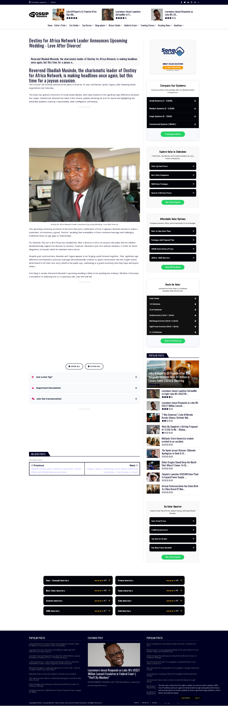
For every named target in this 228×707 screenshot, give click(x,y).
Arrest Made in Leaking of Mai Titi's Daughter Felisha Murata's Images (172, 676)
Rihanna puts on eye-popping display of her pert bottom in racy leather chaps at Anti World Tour (172, 652)
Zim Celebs (73, 25)
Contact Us (195, 704)
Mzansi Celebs (114, 25)
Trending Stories (147, 25)
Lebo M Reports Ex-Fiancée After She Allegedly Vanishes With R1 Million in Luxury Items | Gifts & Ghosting (54, 646)
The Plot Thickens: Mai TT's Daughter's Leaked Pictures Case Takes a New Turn (171, 664)
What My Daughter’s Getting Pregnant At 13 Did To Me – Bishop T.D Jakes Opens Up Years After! (54, 670)
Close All (94, 366)
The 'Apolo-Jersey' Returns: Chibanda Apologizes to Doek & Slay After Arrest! (55, 680)
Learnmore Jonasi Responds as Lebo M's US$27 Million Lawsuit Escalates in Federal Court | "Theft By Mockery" (54, 658)
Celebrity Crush (130, 25)
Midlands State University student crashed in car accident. (52, 675)
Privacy (176, 704)
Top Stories (87, 25)
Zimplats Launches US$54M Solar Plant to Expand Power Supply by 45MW (55, 692)
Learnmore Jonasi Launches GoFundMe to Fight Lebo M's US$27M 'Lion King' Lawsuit (52, 652)
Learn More (185, 698)
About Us (145, 704)
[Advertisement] (84, 127)
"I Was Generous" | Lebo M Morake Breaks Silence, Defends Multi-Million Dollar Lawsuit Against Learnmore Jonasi (54, 664)
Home (53, 2)
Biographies (100, 25)
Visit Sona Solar (172, 67)
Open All (74, 366)
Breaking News (164, 25)
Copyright (167, 704)
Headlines (178, 25)
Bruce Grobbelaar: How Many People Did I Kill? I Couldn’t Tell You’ (171, 646)
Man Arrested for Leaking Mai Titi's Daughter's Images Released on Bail (173, 670)
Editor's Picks (60, 25)
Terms (185, 704)
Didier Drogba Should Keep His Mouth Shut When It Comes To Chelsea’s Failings (54, 686)
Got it (197, 698)
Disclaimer (156, 704)
